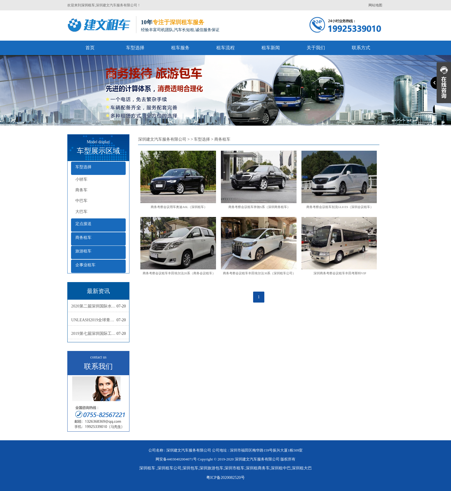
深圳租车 (88, 5)
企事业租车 (85, 265)
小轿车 (81, 179)
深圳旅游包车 (211, 468)
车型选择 (135, 47)
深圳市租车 (234, 468)
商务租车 (83, 237)
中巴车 (81, 201)
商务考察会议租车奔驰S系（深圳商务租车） (259, 207)
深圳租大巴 (302, 468)
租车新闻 (270, 47)
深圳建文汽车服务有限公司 (162, 139)
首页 (90, 47)
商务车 (81, 190)
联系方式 (361, 47)
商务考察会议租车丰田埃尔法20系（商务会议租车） (179, 273)
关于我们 (316, 47)
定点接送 (83, 224)
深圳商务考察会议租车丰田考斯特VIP (340, 273)
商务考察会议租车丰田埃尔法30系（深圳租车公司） (259, 273)
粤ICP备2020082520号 (225, 477)
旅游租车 (83, 251)
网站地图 (375, 5)
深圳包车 (190, 468)
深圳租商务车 (258, 468)
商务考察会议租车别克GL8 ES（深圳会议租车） (340, 207)
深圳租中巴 (281, 468)
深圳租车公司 (169, 468)
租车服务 (180, 47)
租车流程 (225, 47)
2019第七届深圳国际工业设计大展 (93, 333)
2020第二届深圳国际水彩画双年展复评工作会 (93, 306)
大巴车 (81, 211)
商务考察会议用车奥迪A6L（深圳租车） (179, 207)
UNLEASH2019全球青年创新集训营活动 (93, 320)
